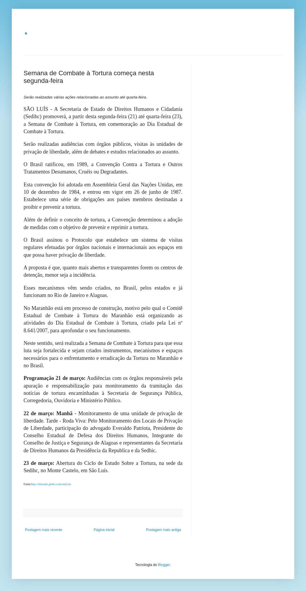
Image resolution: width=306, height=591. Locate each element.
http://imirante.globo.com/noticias (51, 484)
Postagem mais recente (43, 530)
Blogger (164, 565)
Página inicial (104, 530)
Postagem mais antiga (163, 530)
